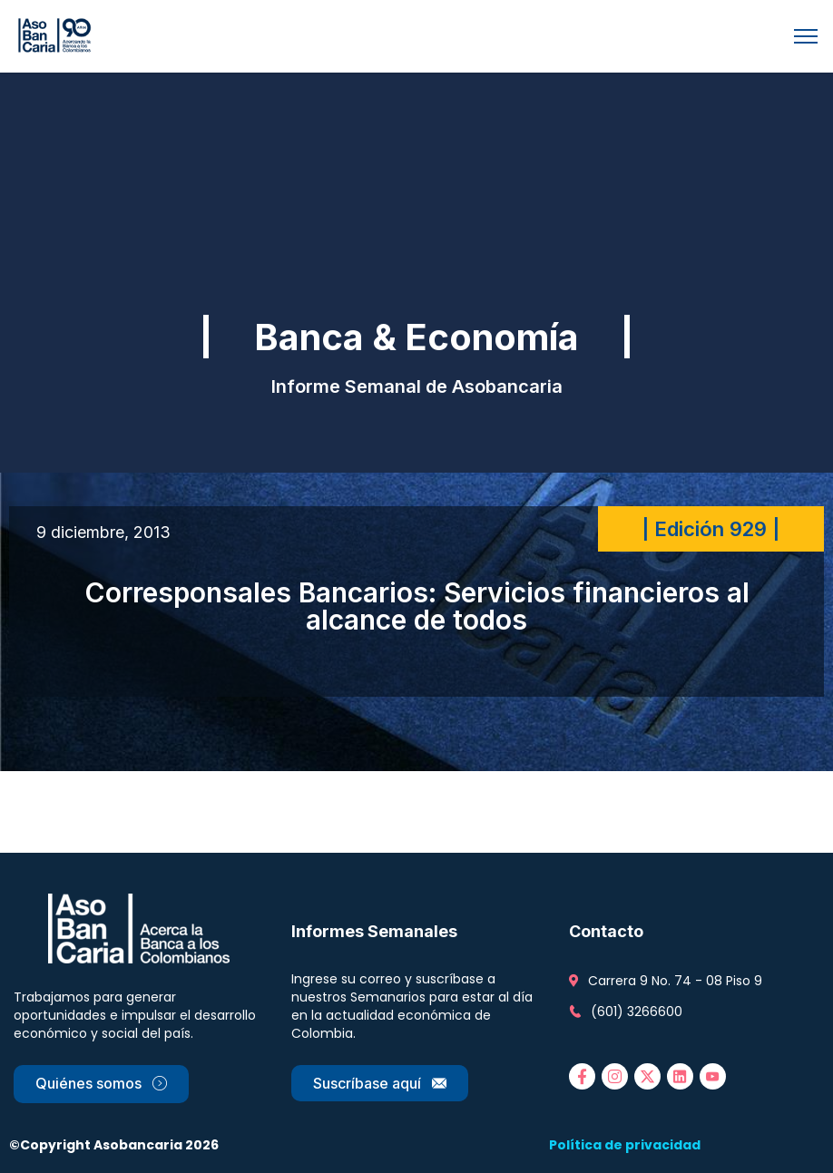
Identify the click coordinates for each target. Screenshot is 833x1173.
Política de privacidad (625, 1145)
